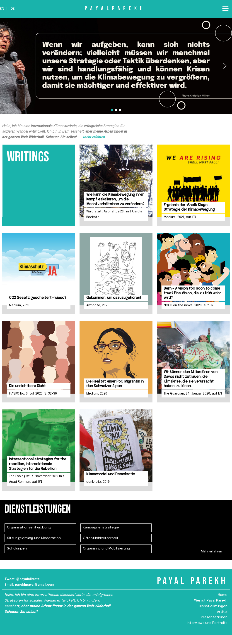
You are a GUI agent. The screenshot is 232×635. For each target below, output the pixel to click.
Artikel (222, 612)
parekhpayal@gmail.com (34, 585)
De (12, 9)
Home (222, 595)
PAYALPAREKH (115, 8)
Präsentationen (214, 617)
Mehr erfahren (94, 137)
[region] (116, 66)
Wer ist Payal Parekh (210, 600)
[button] (225, 8)
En (2, 9)
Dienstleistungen (213, 606)
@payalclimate (28, 579)
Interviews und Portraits (207, 623)
